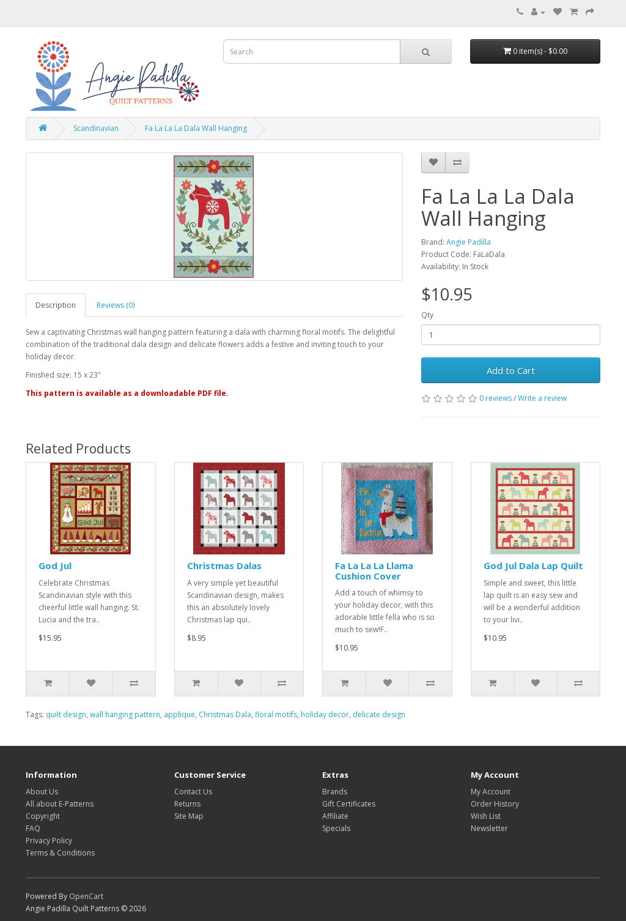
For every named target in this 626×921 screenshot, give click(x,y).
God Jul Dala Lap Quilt (533, 565)
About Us (42, 791)
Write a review (542, 398)
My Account (490, 791)
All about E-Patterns (60, 804)
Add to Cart (511, 370)
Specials (336, 828)
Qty (427, 315)
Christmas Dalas (224, 565)
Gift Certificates (348, 804)
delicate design (379, 714)
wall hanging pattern (125, 714)
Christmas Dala (225, 714)
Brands (334, 791)
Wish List (486, 816)
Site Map (189, 816)
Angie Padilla (468, 242)
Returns (187, 804)
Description (55, 305)
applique (179, 714)
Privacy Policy (49, 840)
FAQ (33, 828)
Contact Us (193, 791)
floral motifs (276, 714)
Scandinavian (96, 128)
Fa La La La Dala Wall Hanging (196, 128)
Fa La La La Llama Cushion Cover (374, 570)
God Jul (55, 565)
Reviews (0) (115, 305)
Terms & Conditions (60, 853)
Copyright (43, 816)
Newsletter (489, 828)
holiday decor (325, 714)
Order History (495, 804)
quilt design (66, 714)
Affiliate (335, 816)
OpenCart (86, 896)
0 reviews (495, 398)
